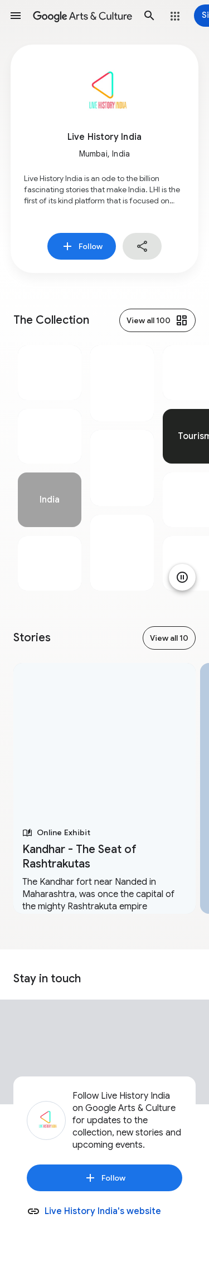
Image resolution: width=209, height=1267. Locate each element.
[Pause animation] (182, 577)
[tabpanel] (49, 468)
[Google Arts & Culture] (82, 15)
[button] (15, 15)
